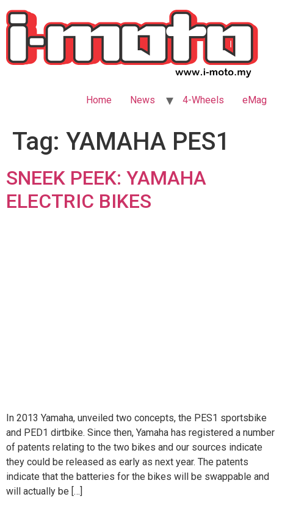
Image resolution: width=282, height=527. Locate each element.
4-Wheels (203, 100)
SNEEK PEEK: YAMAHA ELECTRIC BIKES (106, 189)
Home (99, 100)
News (142, 100)
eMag (254, 100)
